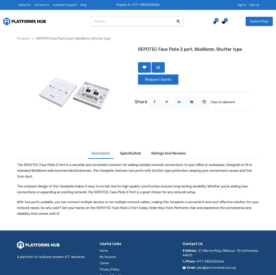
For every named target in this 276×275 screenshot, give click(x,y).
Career (104, 237)
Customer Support (65, 4)
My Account (108, 230)
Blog (83, 4)
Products (23, 38)
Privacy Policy (109, 243)
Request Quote (158, 79)
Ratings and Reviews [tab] (168, 127)
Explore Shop (259, 21)
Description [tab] (100, 127)
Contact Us (41, 4)
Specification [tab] (130, 127)
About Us (25, 4)
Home (104, 224)
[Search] (178, 21)
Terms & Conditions (113, 249)
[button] (144, 67)
